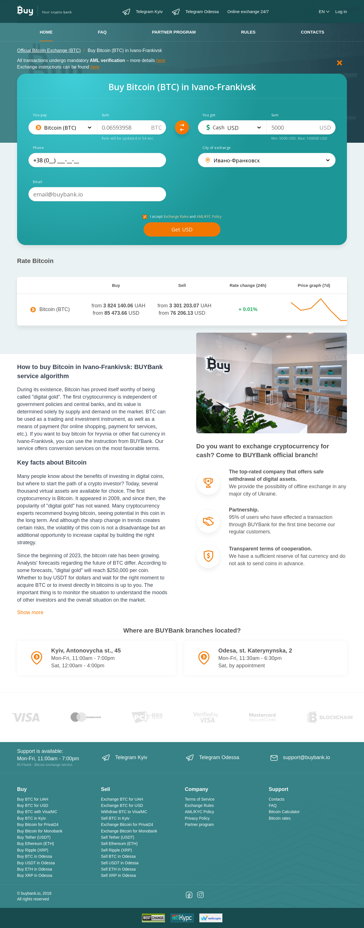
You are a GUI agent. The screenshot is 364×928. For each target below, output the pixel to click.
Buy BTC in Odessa (34, 856)
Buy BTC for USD (32, 805)
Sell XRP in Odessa (118, 875)
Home (46, 32)
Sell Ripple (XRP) (116, 850)
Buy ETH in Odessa (34, 869)
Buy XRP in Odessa (34, 875)
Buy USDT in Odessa (36, 863)
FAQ (102, 32)
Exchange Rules (176, 216)
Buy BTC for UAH (32, 799)
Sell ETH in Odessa (118, 869)
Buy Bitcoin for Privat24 (38, 824)
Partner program (174, 32)
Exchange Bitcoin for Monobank (129, 831)
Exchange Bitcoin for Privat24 (127, 824)
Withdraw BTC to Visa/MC (124, 811)
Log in (341, 11)
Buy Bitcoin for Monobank (40, 831)
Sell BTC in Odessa (118, 856)
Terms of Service (199, 799)
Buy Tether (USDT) (34, 837)
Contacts (312, 32)
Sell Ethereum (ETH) (119, 843)
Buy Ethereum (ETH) (35, 843)
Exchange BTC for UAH (122, 799)
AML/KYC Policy (209, 216)
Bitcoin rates (280, 818)
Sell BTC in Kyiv (115, 818)
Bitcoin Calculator (284, 811)
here (160, 60)
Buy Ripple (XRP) (32, 850)
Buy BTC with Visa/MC (37, 811)
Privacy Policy (197, 818)
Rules (248, 32)
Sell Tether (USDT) (117, 837)
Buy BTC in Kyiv (31, 818)
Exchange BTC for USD (122, 805)
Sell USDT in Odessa (119, 863)
